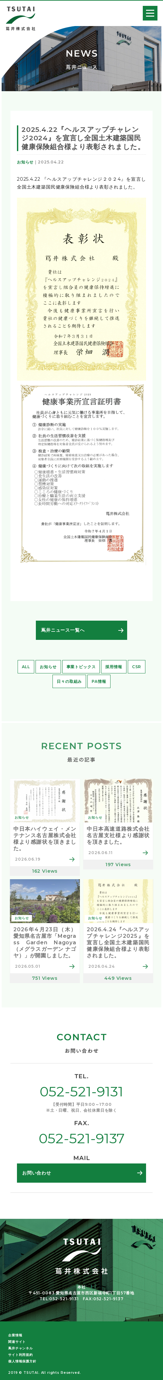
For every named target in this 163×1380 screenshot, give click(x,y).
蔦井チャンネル (20, 1348)
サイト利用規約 (20, 1355)
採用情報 (113, 666)
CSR (136, 666)
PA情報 (99, 681)
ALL (26, 666)
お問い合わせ (36, 1173)
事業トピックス (81, 666)
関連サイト (17, 1342)
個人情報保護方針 (22, 1361)
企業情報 (15, 1335)
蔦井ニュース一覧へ (63, 630)
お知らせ (48, 666)
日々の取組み (69, 681)
